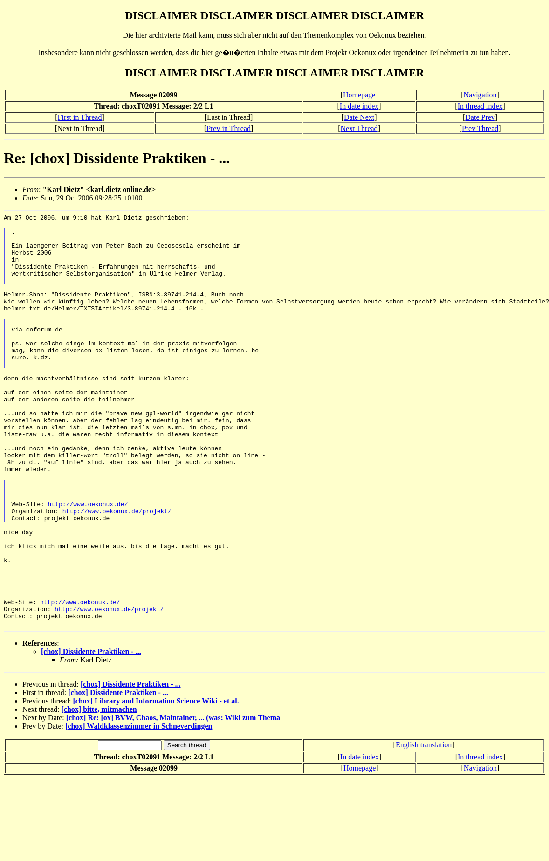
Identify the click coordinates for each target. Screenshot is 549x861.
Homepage (359, 95)
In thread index (480, 106)
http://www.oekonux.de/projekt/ (117, 571)
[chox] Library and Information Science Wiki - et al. (156, 783)
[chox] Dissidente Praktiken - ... (91, 734)
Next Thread (359, 128)
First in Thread (80, 117)
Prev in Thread (228, 128)
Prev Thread (480, 128)
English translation (424, 827)
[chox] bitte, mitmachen (99, 792)
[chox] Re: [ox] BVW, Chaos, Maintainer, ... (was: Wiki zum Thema (173, 800)
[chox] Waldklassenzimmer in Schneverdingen (138, 809)
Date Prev (480, 117)
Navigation (480, 95)
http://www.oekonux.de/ (88, 562)
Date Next (359, 117)
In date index (359, 106)
